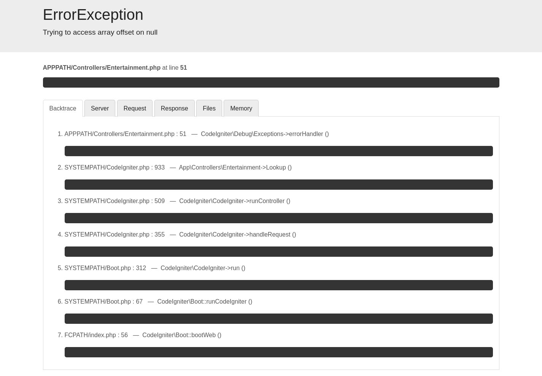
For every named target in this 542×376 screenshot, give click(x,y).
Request (135, 108)
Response (174, 108)
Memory (241, 108)
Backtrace (62, 108)
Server (100, 108)
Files (209, 108)
